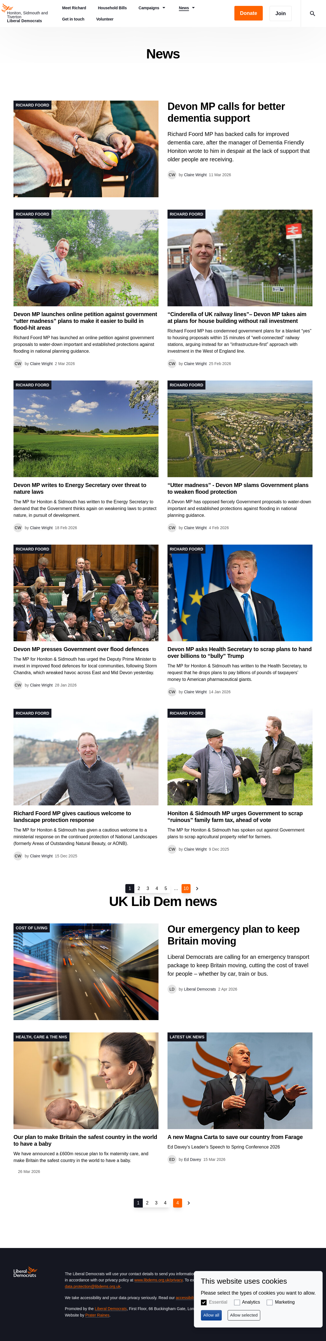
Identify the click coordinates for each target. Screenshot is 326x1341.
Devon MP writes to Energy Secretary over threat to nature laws (79, 488)
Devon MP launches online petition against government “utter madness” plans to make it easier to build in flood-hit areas (85, 321)
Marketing (285, 1302)
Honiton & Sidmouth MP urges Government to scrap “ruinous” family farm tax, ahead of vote (235, 816)
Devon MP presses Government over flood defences (81, 649)
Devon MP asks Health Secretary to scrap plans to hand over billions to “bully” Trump (239, 652)
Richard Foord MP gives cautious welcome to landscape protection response (72, 816)
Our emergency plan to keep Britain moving (233, 935)
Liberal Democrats (111, 1308)
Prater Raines (97, 1315)
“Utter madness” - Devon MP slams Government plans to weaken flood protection (238, 488)
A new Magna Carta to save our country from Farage (235, 1137)
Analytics (251, 1302)
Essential (218, 1302)
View (163, 149)
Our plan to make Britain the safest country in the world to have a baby (85, 1140)
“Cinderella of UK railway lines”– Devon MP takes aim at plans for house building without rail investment (236, 317)
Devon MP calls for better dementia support (226, 112)
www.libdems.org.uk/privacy (158, 1280)
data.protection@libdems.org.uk (93, 1286)
